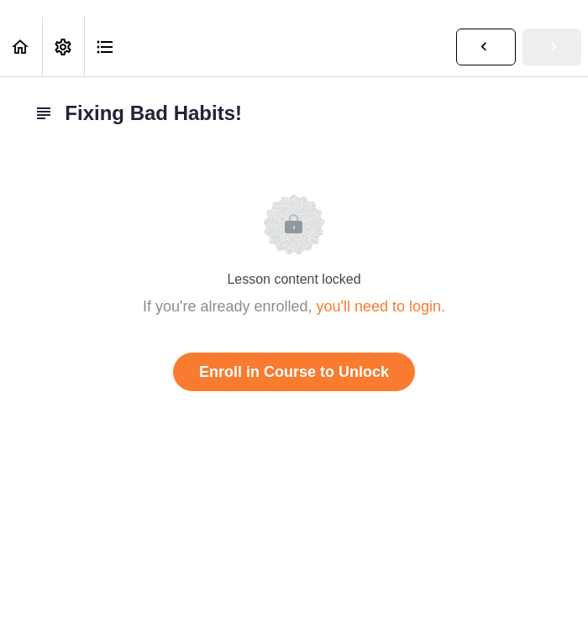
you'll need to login (379, 306)
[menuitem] (63, 46)
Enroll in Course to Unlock (294, 371)
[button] (21, 46)
